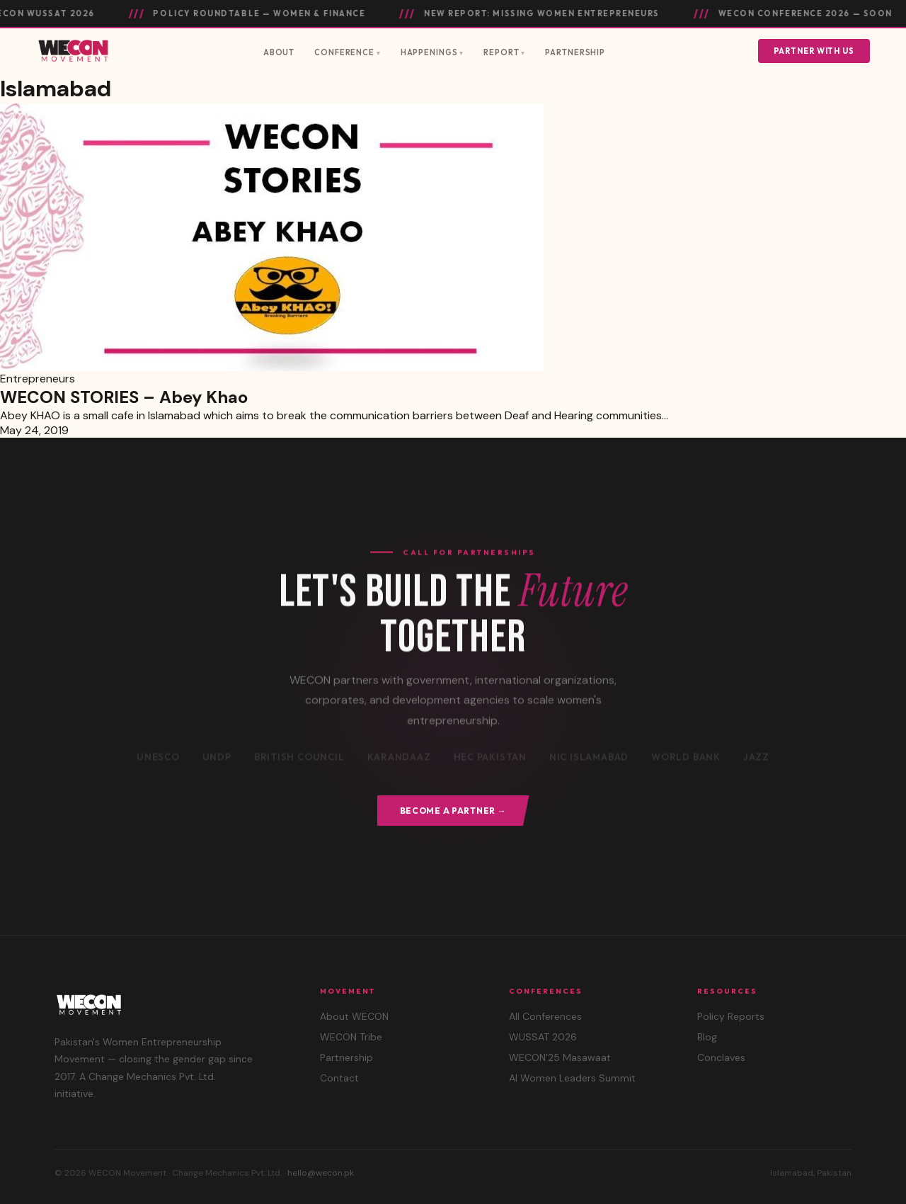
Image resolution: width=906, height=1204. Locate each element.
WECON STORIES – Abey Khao (124, 397)
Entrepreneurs (37, 378)
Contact (339, 1078)
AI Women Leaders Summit (572, 1078)
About (278, 52)
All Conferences (545, 1016)
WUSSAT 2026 (543, 1036)
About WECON (354, 1016)
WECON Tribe (351, 1036)
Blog (707, 1036)
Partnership (575, 52)
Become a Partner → (453, 810)
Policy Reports (730, 1016)
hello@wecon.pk (320, 1173)
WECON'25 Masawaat (560, 1057)
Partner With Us (814, 51)
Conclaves (721, 1057)
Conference (344, 52)
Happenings (429, 52)
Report (501, 52)
